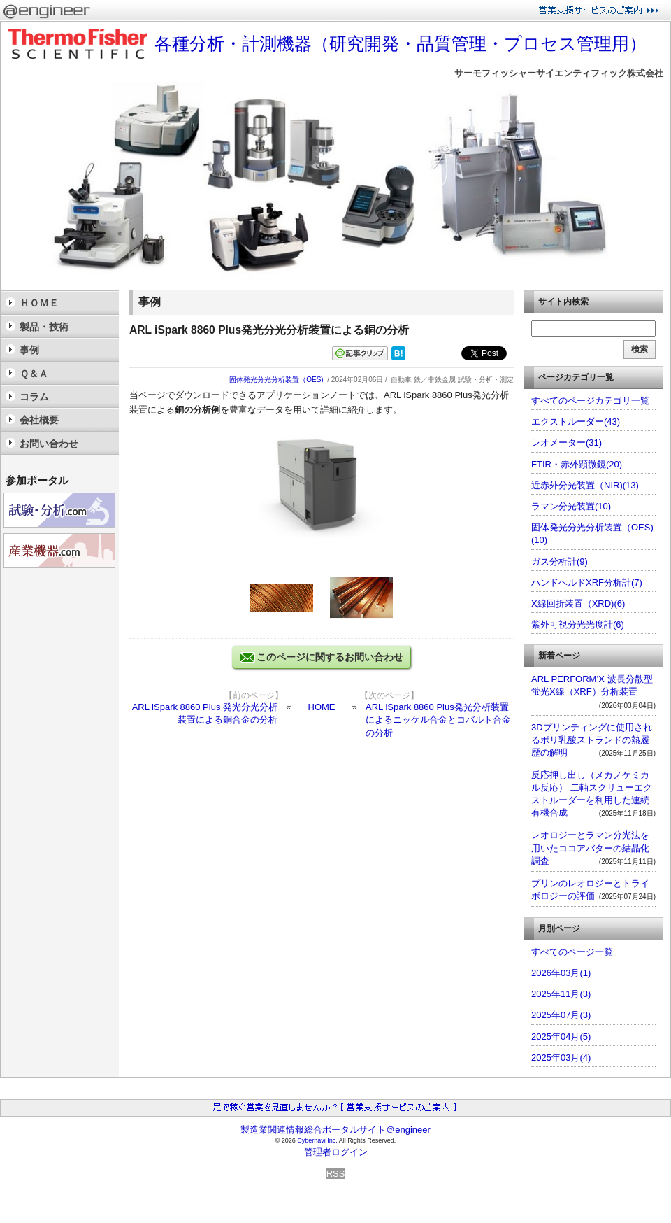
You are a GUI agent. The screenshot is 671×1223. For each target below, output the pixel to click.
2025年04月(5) (561, 1036)
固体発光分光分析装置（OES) (276, 379)
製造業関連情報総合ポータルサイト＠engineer (335, 1129)
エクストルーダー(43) (575, 421)
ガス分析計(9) (559, 561)
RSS (335, 1173)
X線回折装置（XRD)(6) (578, 603)
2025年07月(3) (561, 1015)
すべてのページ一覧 (572, 952)
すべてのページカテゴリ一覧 (590, 400)
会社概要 (39, 419)
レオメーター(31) (566, 442)
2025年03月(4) (561, 1057)
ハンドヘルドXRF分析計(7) (586, 582)
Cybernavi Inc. (317, 1140)
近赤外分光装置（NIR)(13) (585, 485)
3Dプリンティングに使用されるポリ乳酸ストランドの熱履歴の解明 (591, 740)
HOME (322, 707)
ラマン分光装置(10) (571, 506)
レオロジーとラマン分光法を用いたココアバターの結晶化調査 (590, 847)
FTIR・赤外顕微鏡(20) (576, 464)
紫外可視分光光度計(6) (577, 624)
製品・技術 (44, 326)
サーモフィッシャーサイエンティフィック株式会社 (558, 73)
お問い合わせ (49, 443)
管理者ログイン (336, 1152)
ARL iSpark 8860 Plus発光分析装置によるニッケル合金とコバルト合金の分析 (438, 719)
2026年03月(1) (561, 973)
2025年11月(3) (561, 994)
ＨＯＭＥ (39, 303)
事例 (29, 349)
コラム (34, 396)
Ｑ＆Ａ (34, 373)
